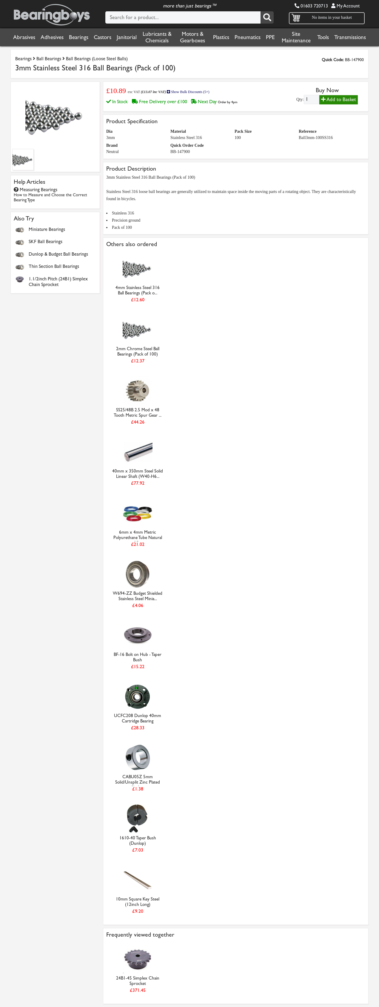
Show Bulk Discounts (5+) (188, 92)
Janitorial (127, 37)
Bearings (78, 37)
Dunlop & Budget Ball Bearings (58, 254)
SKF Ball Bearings (45, 241)
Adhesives (52, 37)
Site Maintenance (296, 37)
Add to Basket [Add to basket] (338, 99)
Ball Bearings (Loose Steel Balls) (97, 58)
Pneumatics (248, 37)
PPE (270, 37)
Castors (102, 37)
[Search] (267, 17)
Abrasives (24, 37)
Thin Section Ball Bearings (54, 266)
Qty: (300, 99)
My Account (345, 6)
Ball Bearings (48, 58)
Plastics (221, 37)
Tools (323, 37)
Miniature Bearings (47, 229)
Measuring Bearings (50, 195)
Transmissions (350, 37)
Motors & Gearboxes (192, 37)
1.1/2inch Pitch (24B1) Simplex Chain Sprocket (58, 281)
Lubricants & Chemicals (157, 37)
